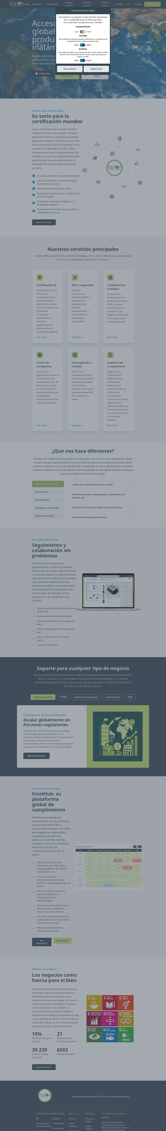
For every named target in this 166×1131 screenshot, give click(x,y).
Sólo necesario (69, 69)
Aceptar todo (96, 69)
